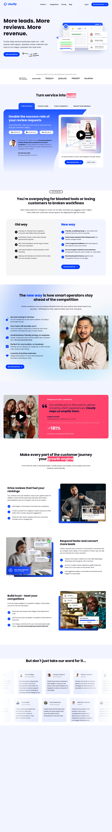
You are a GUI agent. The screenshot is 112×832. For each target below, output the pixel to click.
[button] (43, 4)
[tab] (27, 106)
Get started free (12, 54)
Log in (87, 4)
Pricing (63, 4)
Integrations (54, 4)
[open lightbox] (81, 135)
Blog (70, 4)
